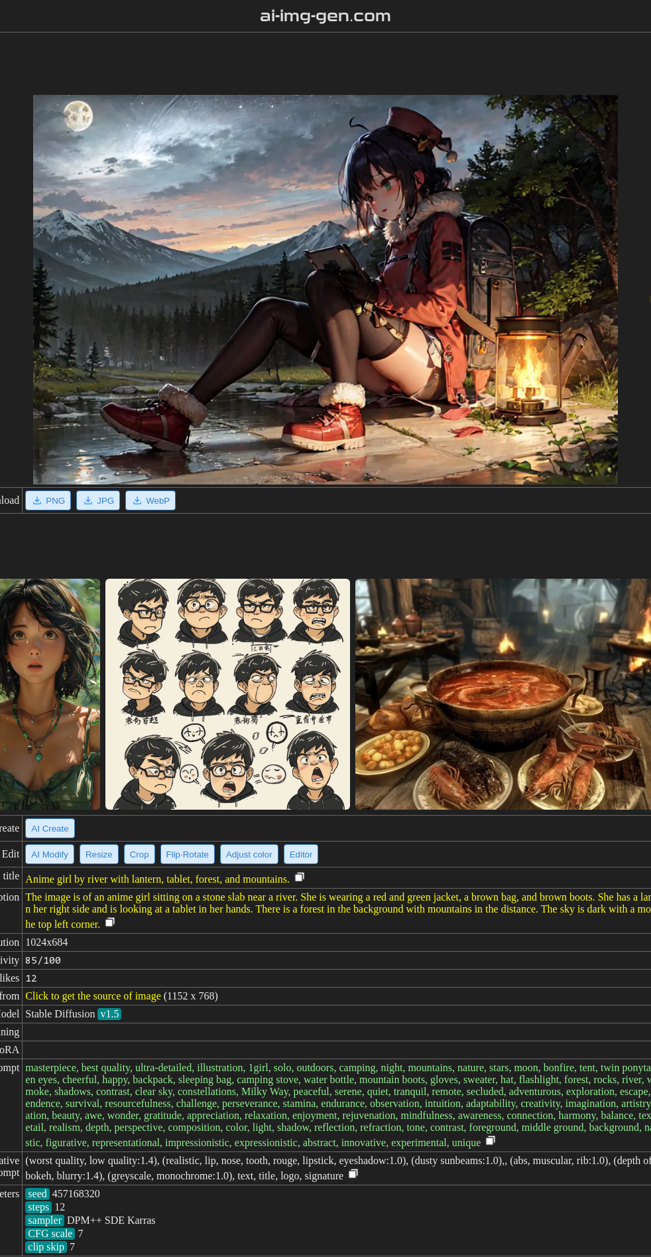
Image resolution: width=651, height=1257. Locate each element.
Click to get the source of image (92, 995)
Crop (139, 854)
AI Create (49, 829)
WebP (150, 500)
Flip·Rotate (187, 854)
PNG (48, 500)
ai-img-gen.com (326, 16)
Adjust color (249, 854)
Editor (301, 854)
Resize (99, 854)
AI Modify (49, 854)
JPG (98, 500)
